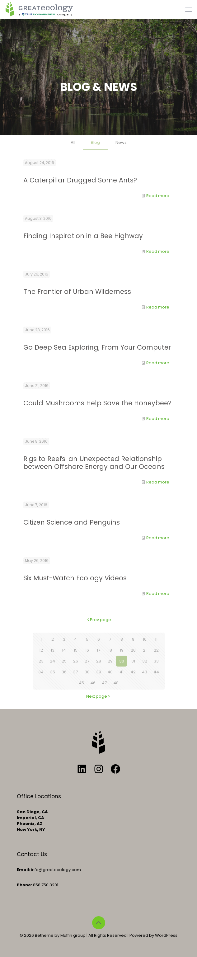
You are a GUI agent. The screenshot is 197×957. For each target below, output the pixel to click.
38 (87, 672)
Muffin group (73, 935)
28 (98, 661)
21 (145, 650)
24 (52, 661)
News (121, 142)
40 (110, 672)
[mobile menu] (188, 9)
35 (52, 672)
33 (156, 661)
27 (87, 661)
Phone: (24, 885)
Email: (23, 870)
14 (64, 650)
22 (156, 650)
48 (116, 683)
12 (41, 650)
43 (144, 672)
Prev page (98, 620)
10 (145, 639)
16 (87, 650)
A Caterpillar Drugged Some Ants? (80, 180)
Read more (157, 196)
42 (133, 672)
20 (133, 650)
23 (41, 661)
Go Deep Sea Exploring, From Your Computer (97, 347)
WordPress (166, 935)
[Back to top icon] (98, 922)
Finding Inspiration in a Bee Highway (83, 235)
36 (64, 672)
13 (52, 650)
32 (144, 661)
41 (122, 672)
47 (104, 683)
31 (133, 661)
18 (110, 650)
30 (121, 661)
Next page (98, 696)
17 (98, 650)
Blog (95, 142)
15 (75, 650)
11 (156, 639)
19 (122, 650)
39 (98, 672)
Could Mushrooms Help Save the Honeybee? (97, 403)
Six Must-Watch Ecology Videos (75, 577)
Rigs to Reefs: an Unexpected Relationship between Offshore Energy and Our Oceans (94, 462)
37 (75, 672)
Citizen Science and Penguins (71, 522)
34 (41, 672)
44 (156, 672)
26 (75, 661)
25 (64, 661)
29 (110, 661)
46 (93, 683)
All (73, 142)
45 (81, 683)
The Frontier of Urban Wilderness (77, 291)
